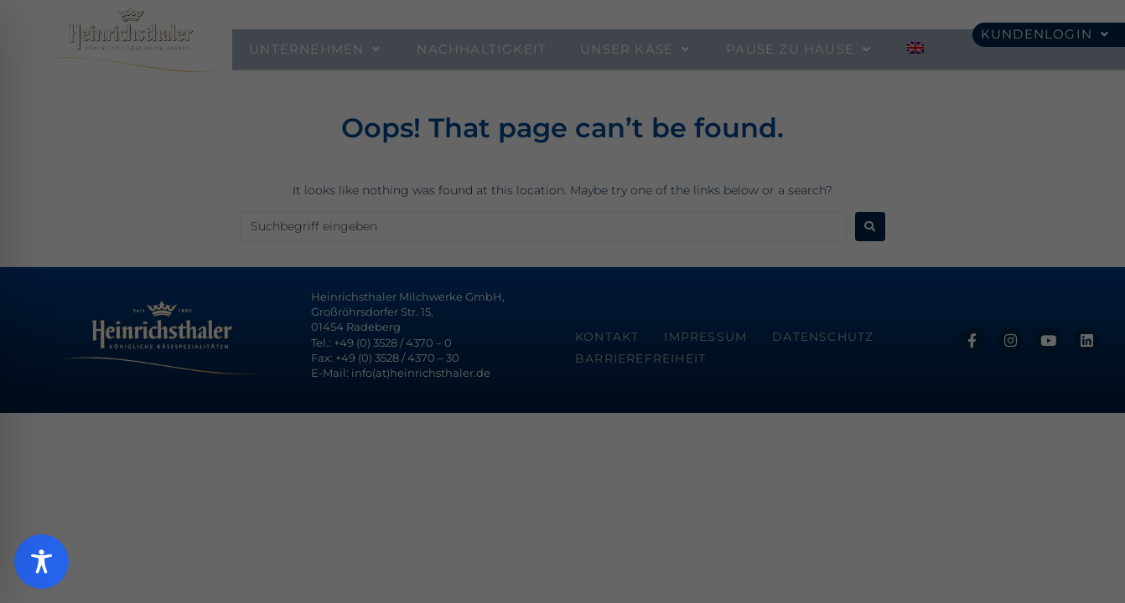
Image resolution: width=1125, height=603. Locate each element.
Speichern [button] (563, 416)
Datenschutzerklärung (410, 252)
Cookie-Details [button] (476, 551)
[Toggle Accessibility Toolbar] (41, 561)
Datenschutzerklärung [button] (572, 551)
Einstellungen (385, 268)
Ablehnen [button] (562, 466)
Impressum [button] (658, 551)
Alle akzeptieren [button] (562, 365)
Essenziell (384, 307)
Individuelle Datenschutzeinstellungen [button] (563, 515)
